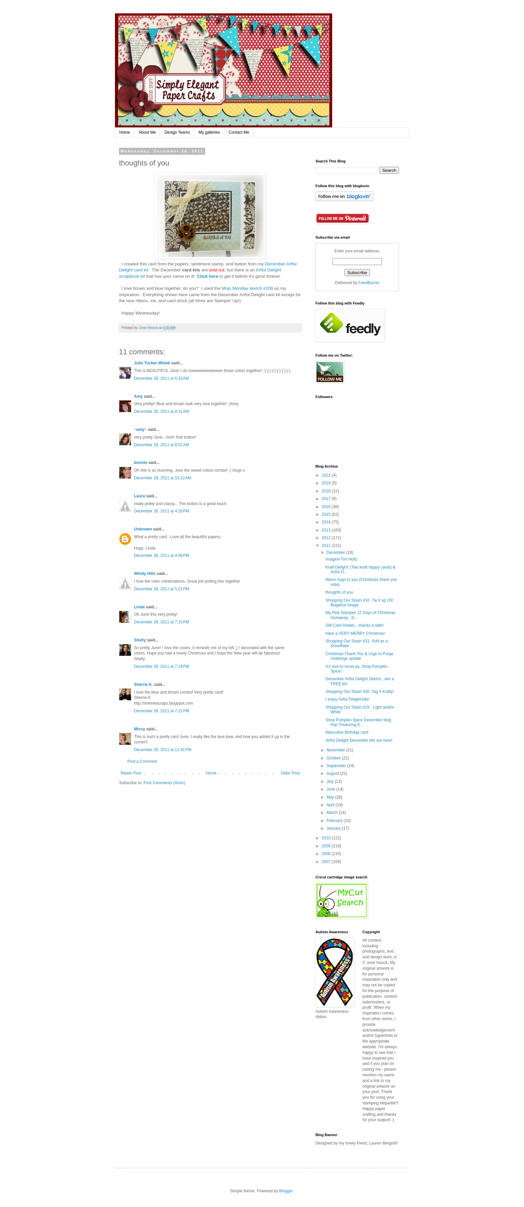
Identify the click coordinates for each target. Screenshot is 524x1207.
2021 (327, 475)
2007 (327, 861)
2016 (327, 506)
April (331, 805)
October (334, 758)
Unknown (143, 529)
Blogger (286, 1191)
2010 (327, 838)
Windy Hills (145, 573)
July (330, 781)
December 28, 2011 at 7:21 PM (161, 711)
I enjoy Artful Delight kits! (347, 699)
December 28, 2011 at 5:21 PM (161, 589)
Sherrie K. (143, 684)
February (335, 820)
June (331, 789)
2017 (327, 498)
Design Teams (177, 132)
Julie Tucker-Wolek (152, 363)
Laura (139, 496)
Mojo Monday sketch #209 (247, 288)
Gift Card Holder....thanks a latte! (354, 625)
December (336, 552)
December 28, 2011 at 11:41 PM (162, 749)
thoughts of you (339, 592)
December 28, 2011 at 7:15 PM (161, 622)
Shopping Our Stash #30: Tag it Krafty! (359, 691)
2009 (327, 846)
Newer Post (131, 773)
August (333, 773)
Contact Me (239, 132)
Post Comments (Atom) (164, 782)
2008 (327, 853)
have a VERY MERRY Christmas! (355, 633)
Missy (139, 729)
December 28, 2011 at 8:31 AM (161, 411)
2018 (327, 491)
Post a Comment (142, 761)
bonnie (140, 462)
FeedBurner (368, 282)
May (330, 797)
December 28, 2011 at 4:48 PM (161, 555)
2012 (327, 537)
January (334, 828)
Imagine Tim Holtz (341, 559)
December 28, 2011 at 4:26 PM (161, 511)
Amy (138, 396)
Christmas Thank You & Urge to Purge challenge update (359, 656)
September (336, 765)
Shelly (140, 640)
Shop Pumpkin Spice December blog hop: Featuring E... (358, 722)
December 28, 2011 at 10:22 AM (162, 478)
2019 (327, 483)
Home (124, 132)
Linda (139, 607)
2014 (327, 522)
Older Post (290, 773)
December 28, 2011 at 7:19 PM (161, 666)
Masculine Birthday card (346, 732)
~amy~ (140, 429)
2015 (327, 514)
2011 (327, 545)
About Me (147, 132)
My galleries (209, 132)
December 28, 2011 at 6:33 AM (161, 378)
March (332, 812)
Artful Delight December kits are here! (358, 740)
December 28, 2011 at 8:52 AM (161, 445)
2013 (327, 530)
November (336, 750)
